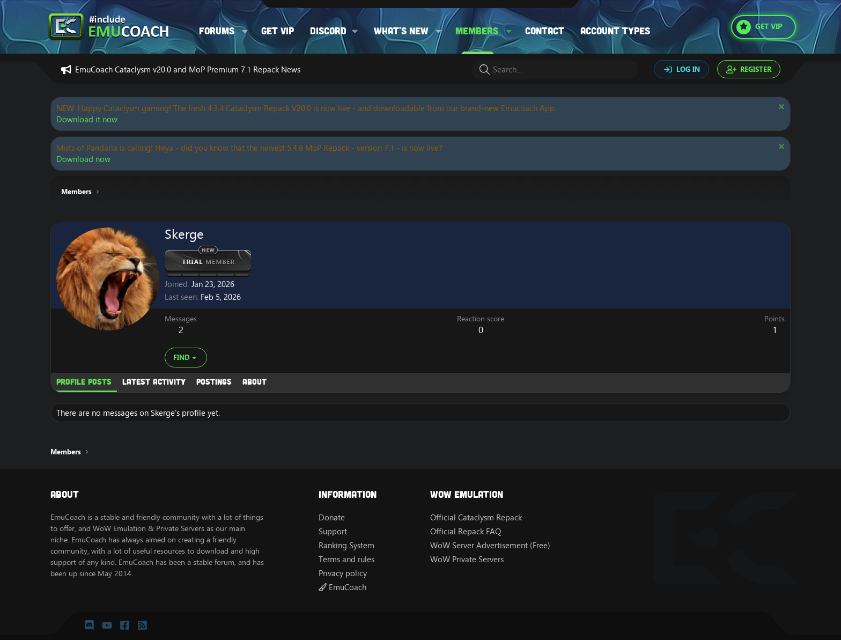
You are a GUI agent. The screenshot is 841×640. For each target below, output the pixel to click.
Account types (615, 30)
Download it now (86, 119)
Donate (332, 517)
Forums (216, 30)
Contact (544, 30)
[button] (245, 31)
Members (476, 30)
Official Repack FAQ (465, 531)
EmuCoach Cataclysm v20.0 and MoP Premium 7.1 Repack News (187, 69)
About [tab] (254, 381)
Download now (83, 159)
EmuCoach (342, 587)
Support (333, 531)
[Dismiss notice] (780, 108)
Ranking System (346, 545)
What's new (401, 30)
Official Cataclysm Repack (476, 517)
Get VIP (277, 30)
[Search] (554, 69)
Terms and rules (346, 559)
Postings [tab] (214, 381)
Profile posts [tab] (84, 381)
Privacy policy (343, 573)
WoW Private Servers (467, 559)
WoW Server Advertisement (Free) (490, 545)
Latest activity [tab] (154, 381)
